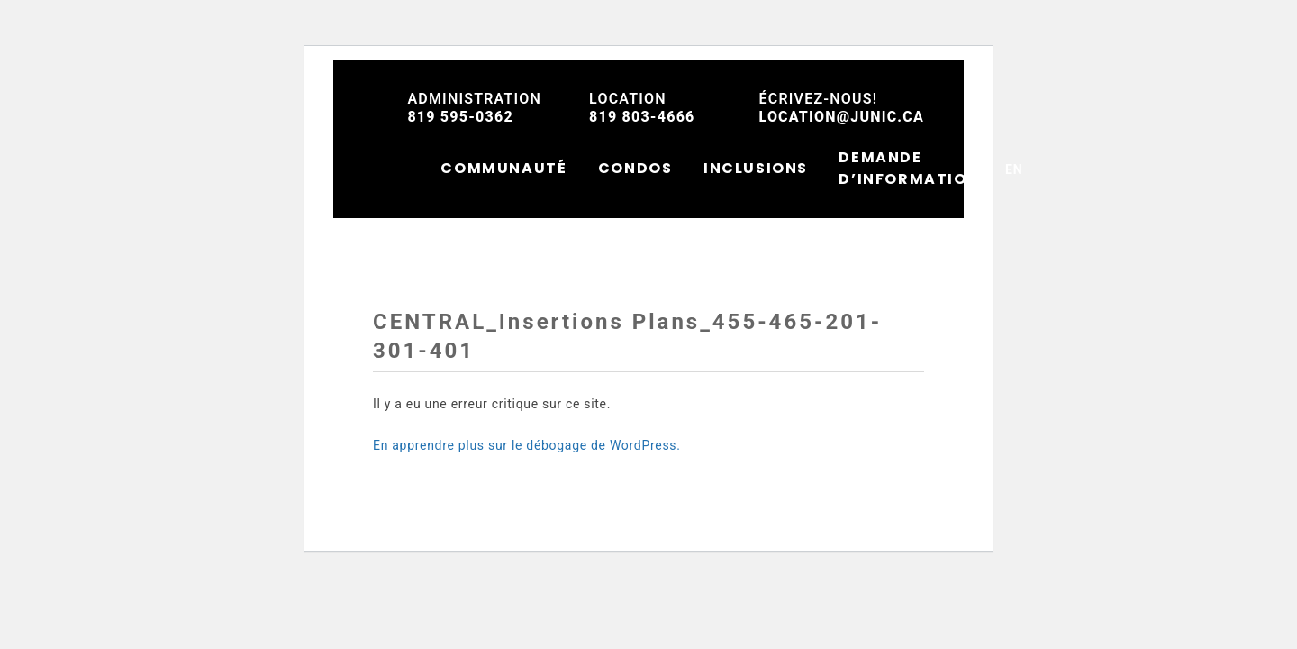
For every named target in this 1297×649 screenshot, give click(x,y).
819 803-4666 (641, 107)
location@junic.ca (841, 107)
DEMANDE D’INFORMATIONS (914, 168)
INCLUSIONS (755, 168)
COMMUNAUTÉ (503, 168)
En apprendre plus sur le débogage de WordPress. (527, 445)
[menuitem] (1013, 168)
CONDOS (635, 168)
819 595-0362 (474, 107)
